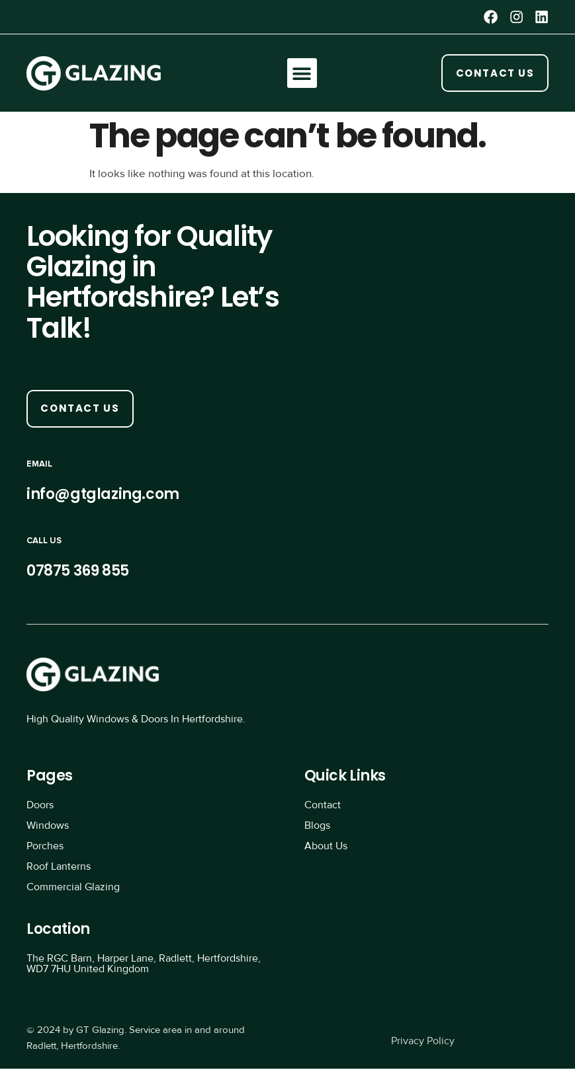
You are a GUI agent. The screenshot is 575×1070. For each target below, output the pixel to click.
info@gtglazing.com (102, 495)
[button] (301, 74)
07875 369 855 (77, 572)
